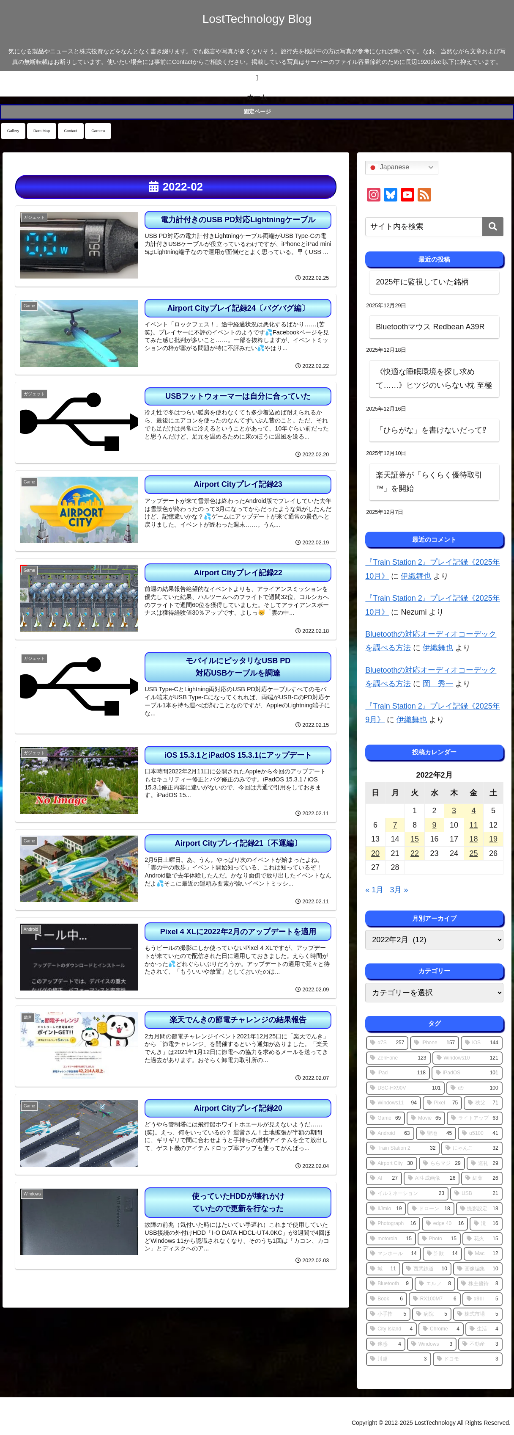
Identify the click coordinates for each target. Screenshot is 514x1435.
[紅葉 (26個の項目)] (481, 1178)
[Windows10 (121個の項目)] (467, 1058)
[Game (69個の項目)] (385, 1118)
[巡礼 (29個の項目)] (485, 1163)
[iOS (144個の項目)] (481, 1043)
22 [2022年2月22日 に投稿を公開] (414, 853)
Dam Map (41, 131)
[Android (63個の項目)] (390, 1133)
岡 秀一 (438, 683)
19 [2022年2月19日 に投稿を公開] (493, 839)
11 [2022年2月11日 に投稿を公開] (473, 825)
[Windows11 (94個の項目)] (393, 1103)
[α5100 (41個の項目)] (480, 1133)
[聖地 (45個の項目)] (436, 1133)
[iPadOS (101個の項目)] (467, 1073)
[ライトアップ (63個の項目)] (474, 1118)
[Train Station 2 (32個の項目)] (403, 1148)
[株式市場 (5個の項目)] (478, 1314)
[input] (434, 226)
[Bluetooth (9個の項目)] (389, 1284)
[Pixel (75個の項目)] (442, 1103)
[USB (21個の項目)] (476, 1193)
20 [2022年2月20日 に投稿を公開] (375, 853)
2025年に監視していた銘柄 (422, 282)
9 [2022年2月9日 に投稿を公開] (434, 825)
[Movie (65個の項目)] (426, 1118)
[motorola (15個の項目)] (391, 1239)
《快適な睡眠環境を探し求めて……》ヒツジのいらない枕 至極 (434, 378)
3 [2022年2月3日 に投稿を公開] (454, 810)
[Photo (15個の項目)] (439, 1239)
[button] (492, 226)
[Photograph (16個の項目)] (393, 1224)
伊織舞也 (416, 576)
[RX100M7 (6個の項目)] (435, 1299)
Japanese (388, 168)
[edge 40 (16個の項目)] (445, 1224)
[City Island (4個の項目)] (391, 1329)
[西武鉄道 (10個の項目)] (426, 1269)
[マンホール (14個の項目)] (393, 1254)
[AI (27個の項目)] (384, 1178)
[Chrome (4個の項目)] (441, 1329)
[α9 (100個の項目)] (474, 1088)
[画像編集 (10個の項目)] (478, 1269)
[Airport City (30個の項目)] (391, 1163)
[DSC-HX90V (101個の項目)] (405, 1088)
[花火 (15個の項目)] (482, 1239)
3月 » (399, 890)
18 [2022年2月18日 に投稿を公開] (473, 839)
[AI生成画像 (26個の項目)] (432, 1178)
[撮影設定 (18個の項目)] (479, 1209)
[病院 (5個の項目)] (431, 1314)
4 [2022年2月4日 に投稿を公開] (473, 810)
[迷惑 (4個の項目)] (385, 1344)
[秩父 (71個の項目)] (483, 1103)
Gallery (13, 131)
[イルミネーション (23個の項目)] (407, 1193)
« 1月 (374, 890)
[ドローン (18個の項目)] (430, 1209)
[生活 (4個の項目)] (484, 1329)
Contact (70, 131)
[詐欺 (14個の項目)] (442, 1254)
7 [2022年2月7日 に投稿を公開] (395, 825)
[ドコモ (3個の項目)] (468, 1359)
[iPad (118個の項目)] (398, 1073)
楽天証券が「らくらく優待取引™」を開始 (429, 482)
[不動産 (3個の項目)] (480, 1344)
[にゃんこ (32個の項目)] (471, 1148)
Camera (98, 131)
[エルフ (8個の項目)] (435, 1284)
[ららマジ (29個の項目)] (442, 1163)
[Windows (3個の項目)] (432, 1344)
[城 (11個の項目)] (383, 1269)
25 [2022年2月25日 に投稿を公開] (473, 853)
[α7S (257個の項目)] (387, 1043)
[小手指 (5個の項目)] (388, 1314)
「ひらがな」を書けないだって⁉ (431, 430)
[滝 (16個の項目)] (486, 1224)
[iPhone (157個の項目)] (434, 1043)
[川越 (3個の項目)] (398, 1359)
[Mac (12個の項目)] (483, 1254)
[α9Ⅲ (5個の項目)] (482, 1299)
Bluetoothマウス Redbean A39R (430, 327)
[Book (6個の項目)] (386, 1299)
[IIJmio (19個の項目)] (386, 1209)
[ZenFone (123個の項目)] (398, 1058)
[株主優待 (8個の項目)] (480, 1284)
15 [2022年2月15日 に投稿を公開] (414, 839)
